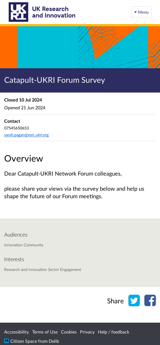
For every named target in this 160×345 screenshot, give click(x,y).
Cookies (69, 331)
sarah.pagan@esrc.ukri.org (26, 134)
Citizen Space (23, 341)
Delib (54, 341)
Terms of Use (45, 331)
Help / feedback (113, 331)
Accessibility (16, 331)
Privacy (87, 331)
